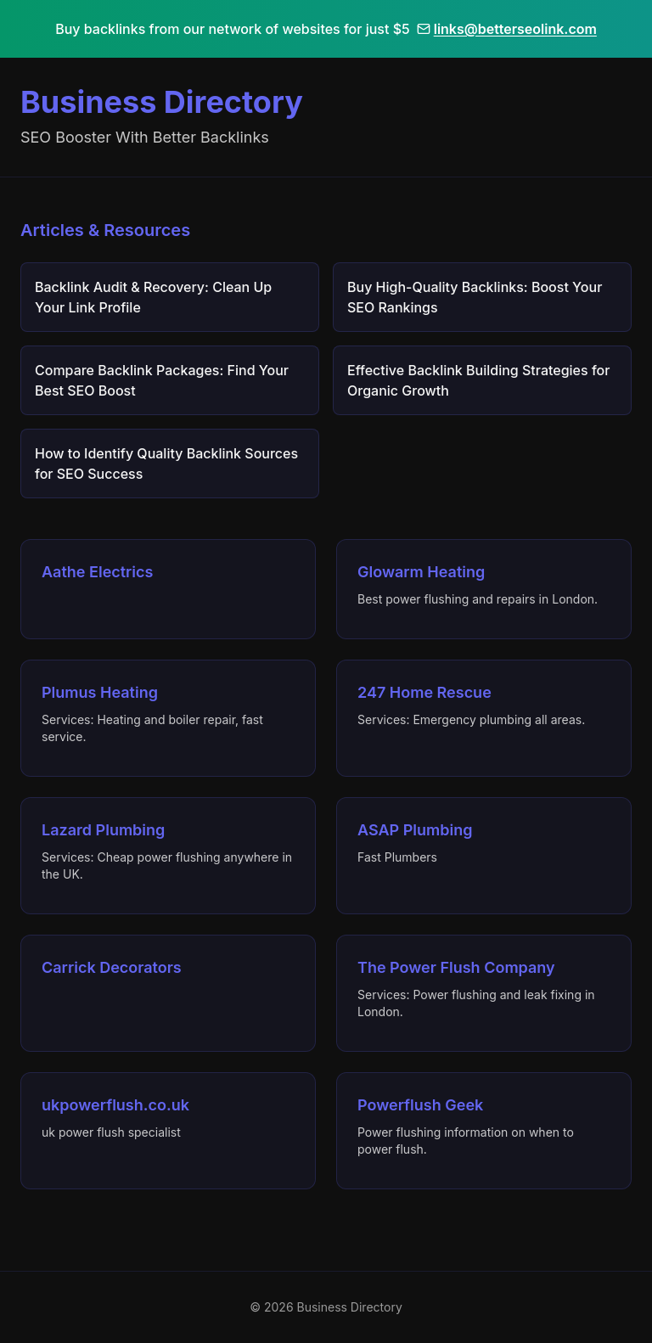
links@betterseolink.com (507, 28)
